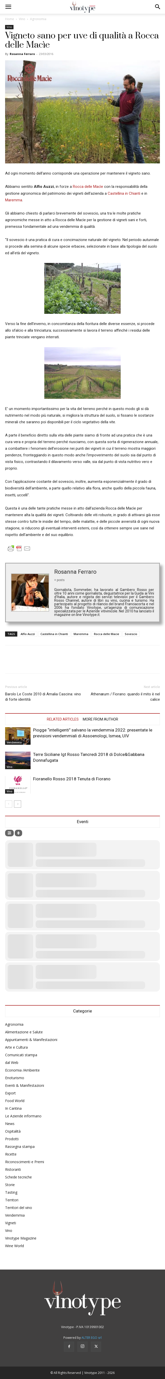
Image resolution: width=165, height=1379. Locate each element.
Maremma (13, 200)
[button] (8, 7)
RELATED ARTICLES (63, 719)
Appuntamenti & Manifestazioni (31, 1039)
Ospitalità (13, 1131)
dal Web (11, 1062)
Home (9, 19)
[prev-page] (8, 804)
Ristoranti (13, 1169)
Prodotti (12, 1138)
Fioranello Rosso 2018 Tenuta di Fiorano (72, 778)
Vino (22, 19)
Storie (10, 1184)
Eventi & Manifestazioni (24, 1085)
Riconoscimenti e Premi (24, 1161)
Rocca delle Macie (106, 634)
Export (10, 1093)
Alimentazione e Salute (24, 1032)
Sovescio (131, 634)
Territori (11, 1200)
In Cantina (13, 1108)
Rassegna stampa (20, 1146)
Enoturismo (14, 1077)
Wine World (14, 1245)
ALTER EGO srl (91, 1337)
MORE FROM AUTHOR (100, 719)
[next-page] (17, 804)
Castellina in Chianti (124, 193)
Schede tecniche (18, 1177)
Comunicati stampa (21, 1054)
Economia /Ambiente (22, 1070)
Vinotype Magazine (20, 1238)
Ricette (11, 1154)
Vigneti (10, 1222)
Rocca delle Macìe (88, 186)
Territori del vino (18, 1207)
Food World (14, 1100)
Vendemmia (14, 742)
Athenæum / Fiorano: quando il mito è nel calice (125, 697)
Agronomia (38, 19)
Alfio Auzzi (28, 634)
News (10, 1123)
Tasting (11, 1192)
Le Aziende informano (23, 1116)
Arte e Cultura (16, 1047)
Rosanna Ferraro (22, 54)
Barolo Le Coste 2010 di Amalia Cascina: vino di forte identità (43, 697)
